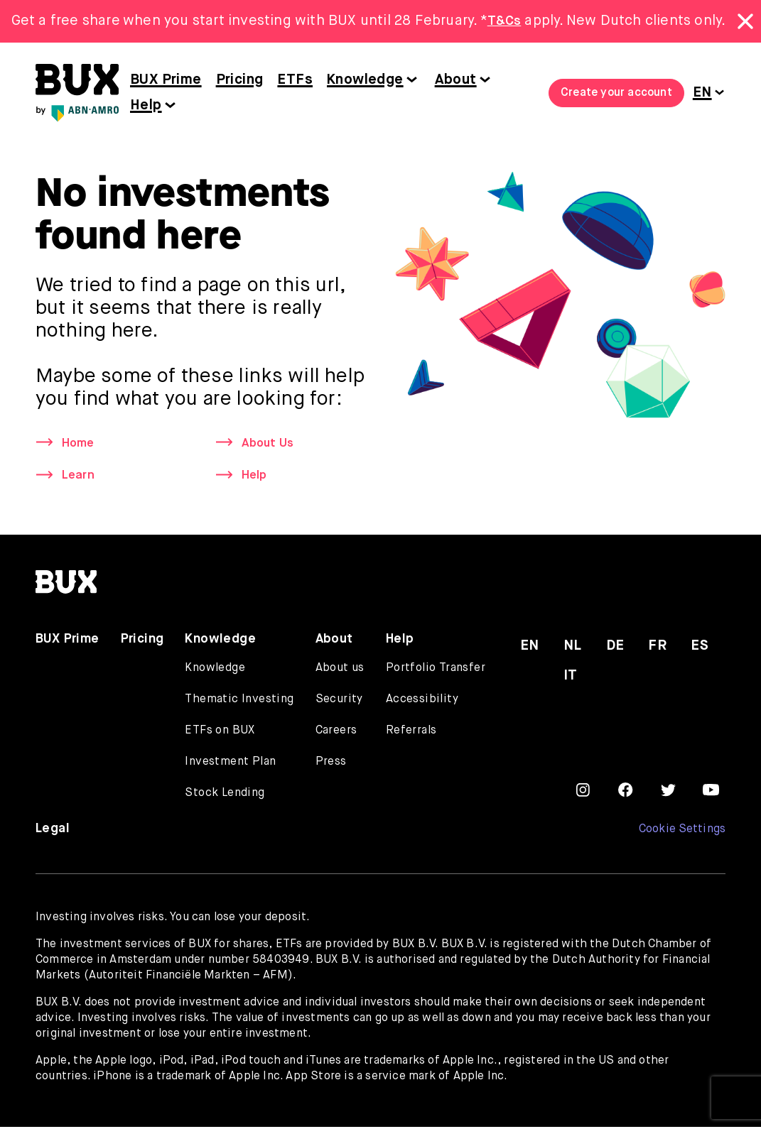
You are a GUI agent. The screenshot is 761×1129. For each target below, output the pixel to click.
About (456, 79)
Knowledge (365, 79)
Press (331, 764)
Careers (336, 732)
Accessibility (422, 701)
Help (146, 105)
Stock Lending (224, 795)
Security (339, 701)
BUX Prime (166, 79)
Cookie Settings (681, 831)
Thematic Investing (239, 701)
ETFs (295, 79)
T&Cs (504, 20)
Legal (53, 830)
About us (340, 670)
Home (79, 443)
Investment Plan (230, 764)
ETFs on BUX (219, 732)
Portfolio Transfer (435, 670)
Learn (79, 477)
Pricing (240, 79)
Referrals (411, 732)
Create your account (616, 93)
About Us (270, 443)
